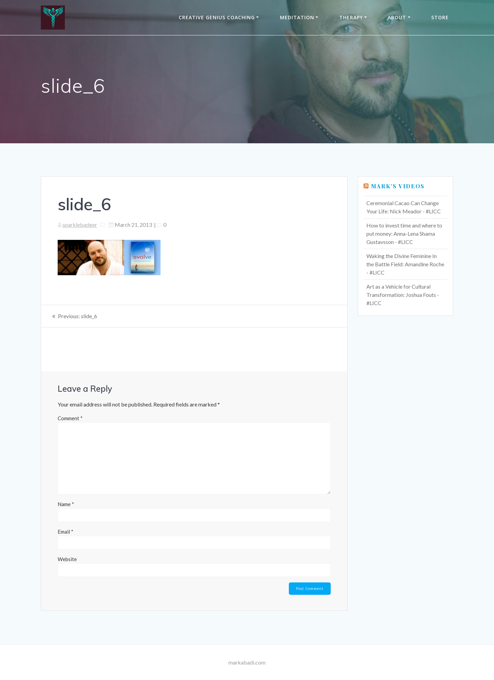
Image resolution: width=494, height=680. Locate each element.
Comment (70, 418)
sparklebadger (79, 224)
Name (66, 504)
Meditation (297, 17)
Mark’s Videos (398, 186)
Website (67, 559)
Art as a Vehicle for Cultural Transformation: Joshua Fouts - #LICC (402, 294)
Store (440, 17)
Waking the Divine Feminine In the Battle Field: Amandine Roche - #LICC (405, 264)
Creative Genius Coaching (217, 17)
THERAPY (351, 17)
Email (65, 531)
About (397, 17)
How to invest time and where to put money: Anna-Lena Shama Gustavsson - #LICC (404, 233)
